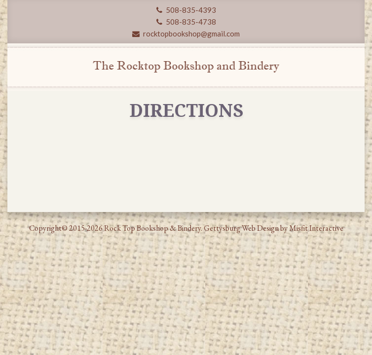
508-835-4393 (186, 9)
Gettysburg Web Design (241, 228)
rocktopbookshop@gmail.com (186, 33)
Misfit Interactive (316, 228)
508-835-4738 (186, 21)
